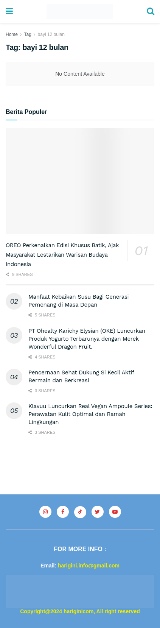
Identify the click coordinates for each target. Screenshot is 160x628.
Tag (27, 34)
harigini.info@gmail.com (89, 566)
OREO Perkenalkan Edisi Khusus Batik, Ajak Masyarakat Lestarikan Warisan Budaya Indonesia (62, 255)
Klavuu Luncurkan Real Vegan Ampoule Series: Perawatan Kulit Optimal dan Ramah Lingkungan (90, 414)
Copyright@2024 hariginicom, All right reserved (80, 611)
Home (12, 34)
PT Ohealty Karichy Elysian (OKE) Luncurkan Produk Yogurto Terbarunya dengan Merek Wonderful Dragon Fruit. (86, 338)
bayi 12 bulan (51, 34)
